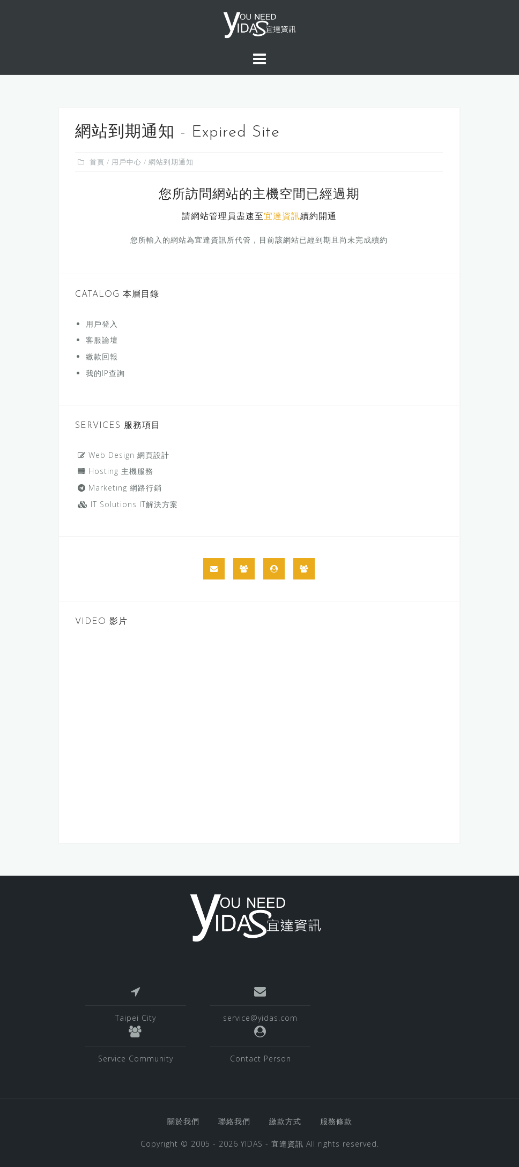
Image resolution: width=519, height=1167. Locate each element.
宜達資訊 (282, 217)
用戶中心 (127, 162)
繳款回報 (102, 356)
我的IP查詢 (105, 373)
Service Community (135, 1058)
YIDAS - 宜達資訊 (272, 1144)
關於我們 (183, 1121)
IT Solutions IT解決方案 (128, 504)
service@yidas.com (260, 1018)
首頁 (97, 162)
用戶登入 (102, 324)
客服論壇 (102, 340)
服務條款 (336, 1121)
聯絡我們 (234, 1121)
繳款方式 (285, 1121)
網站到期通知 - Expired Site (177, 132)
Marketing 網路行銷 (120, 488)
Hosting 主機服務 (115, 471)
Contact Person (260, 1058)
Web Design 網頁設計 (123, 455)
